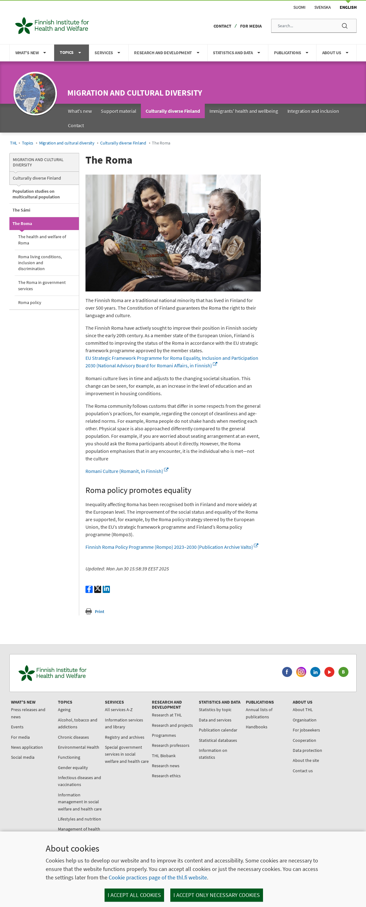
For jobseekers (306, 730)
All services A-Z (119, 709)
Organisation (305, 720)
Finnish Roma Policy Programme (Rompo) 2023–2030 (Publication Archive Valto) (171, 547)
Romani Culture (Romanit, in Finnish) (126, 471)
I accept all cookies (134, 895)
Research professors (170, 745)
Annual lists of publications (259, 713)
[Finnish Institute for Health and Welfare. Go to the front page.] (79, 673)
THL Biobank (164, 755)
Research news (165, 765)
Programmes (164, 735)
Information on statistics (213, 753)
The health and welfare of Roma (42, 239)
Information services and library (124, 723)
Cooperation (304, 740)
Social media (22, 757)
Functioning (69, 757)
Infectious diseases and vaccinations (79, 781)
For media (251, 26)
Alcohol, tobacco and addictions (77, 723)
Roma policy (29, 302)
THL (13, 143)
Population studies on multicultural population (36, 194)
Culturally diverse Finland (123, 143)
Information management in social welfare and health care (80, 802)
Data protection (307, 750)
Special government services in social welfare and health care (127, 754)
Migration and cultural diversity (134, 92)
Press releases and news (28, 713)
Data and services (215, 720)
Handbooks (256, 727)
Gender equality (73, 767)
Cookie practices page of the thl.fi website (158, 877)
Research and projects (172, 725)
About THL (303, 709)
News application (27, 747)
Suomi (299, 7)
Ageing (64, 709)
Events (17, 727)
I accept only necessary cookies (216, 895)
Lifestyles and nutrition (79, 819)
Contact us (303, 770)
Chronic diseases (73, 737)
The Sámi (21, 210)
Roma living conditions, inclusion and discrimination (40, 262)
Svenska (322, 7)
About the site (306, 760)
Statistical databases (218, 740)
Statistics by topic (215, 709)
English (348, 7)
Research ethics (166, 776)
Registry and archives (124, 737)
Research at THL (167, 715)
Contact (222, 26)
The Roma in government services (42, 285)
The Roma (22, 223)
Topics (27, 143)
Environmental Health (78, 747)
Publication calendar (218, 730)
